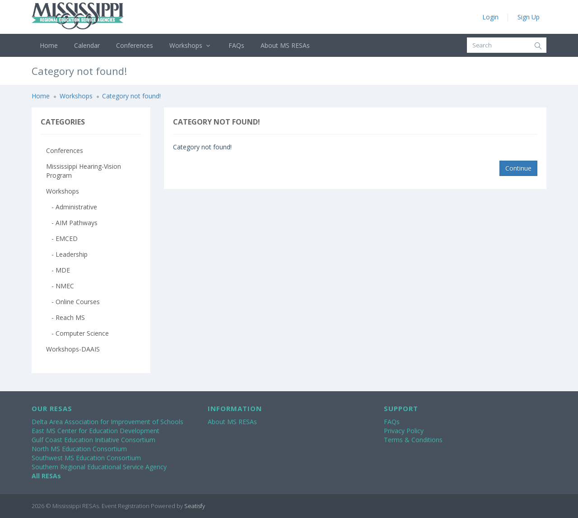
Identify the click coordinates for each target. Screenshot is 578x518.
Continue (518, 168)
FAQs (236, 45)
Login (490, 17)
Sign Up (528, 17)
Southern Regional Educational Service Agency (99, 466)
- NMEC (60, 286)
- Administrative (71, 207)
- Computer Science (77, 333)
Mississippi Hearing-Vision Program (83, 171)
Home (49, 45)
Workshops (190, 45)
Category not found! (131, 96)
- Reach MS (65, 317)
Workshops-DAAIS (73, 349)
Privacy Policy (404, 430)
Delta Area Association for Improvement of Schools (107, 421)
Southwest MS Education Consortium (86, 457)
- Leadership (67, 254)
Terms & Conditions (413, 439)
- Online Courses (73, 301)
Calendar (87, 45)
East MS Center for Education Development (95, 430)
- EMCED (62, 238)
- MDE (58, 270)
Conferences (134, 45)
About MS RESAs (285, 45)
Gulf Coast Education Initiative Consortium (93, 439)
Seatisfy (194, 506)
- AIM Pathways (72, 222)
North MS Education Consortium (79, 448)
